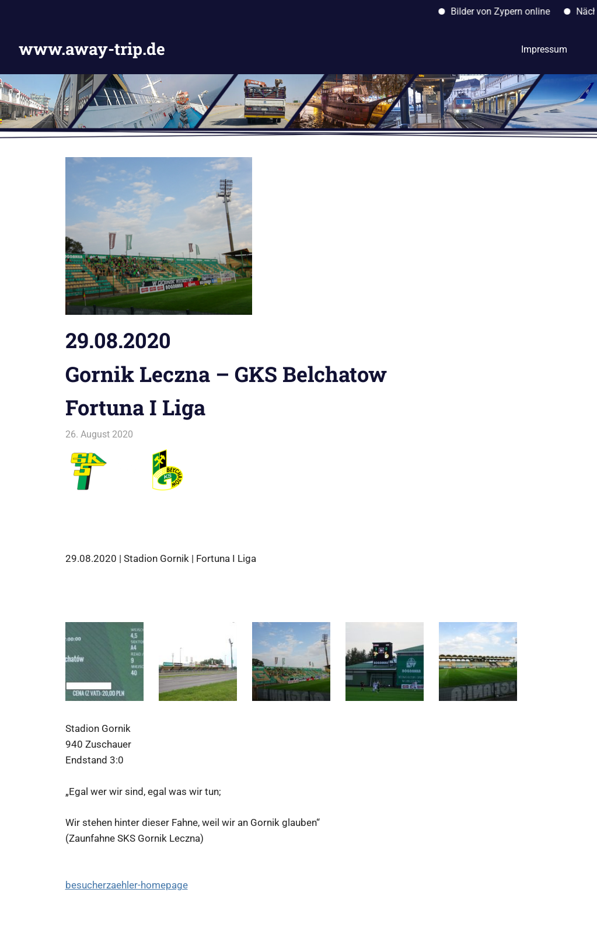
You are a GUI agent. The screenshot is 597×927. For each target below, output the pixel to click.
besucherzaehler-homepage (126, 885)
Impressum (544, 49)
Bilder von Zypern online (506, 11)
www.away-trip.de (92, 49)
